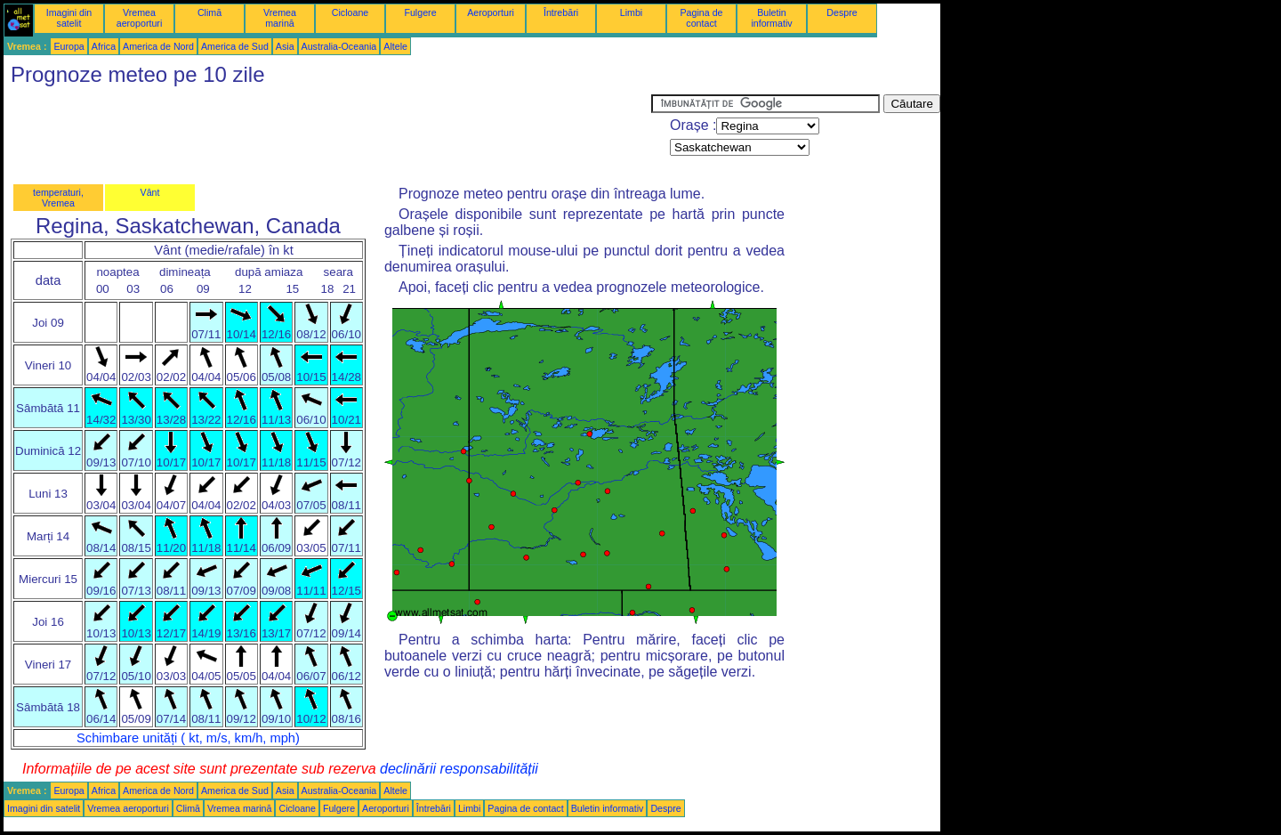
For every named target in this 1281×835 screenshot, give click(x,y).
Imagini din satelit (69, 17)
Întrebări (561, 12)
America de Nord (158, 46)
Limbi (631, 12)
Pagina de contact (702, 17)
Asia (285, 46)
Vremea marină (279, 17)
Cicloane (350, 12)
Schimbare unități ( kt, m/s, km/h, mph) (188, 738)
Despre (841, 12)
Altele (395, 46)
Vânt (150, 192)
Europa (68, 46)
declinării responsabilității (459, 768)
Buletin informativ (771, 17)
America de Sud (235, 46)
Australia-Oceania (339, 46)
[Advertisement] (327, 134)
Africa (104, 46)
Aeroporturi (490, 12)
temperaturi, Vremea (58, 197)
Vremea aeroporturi (140, 17)
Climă (209, 12)
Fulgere (420, 12)
